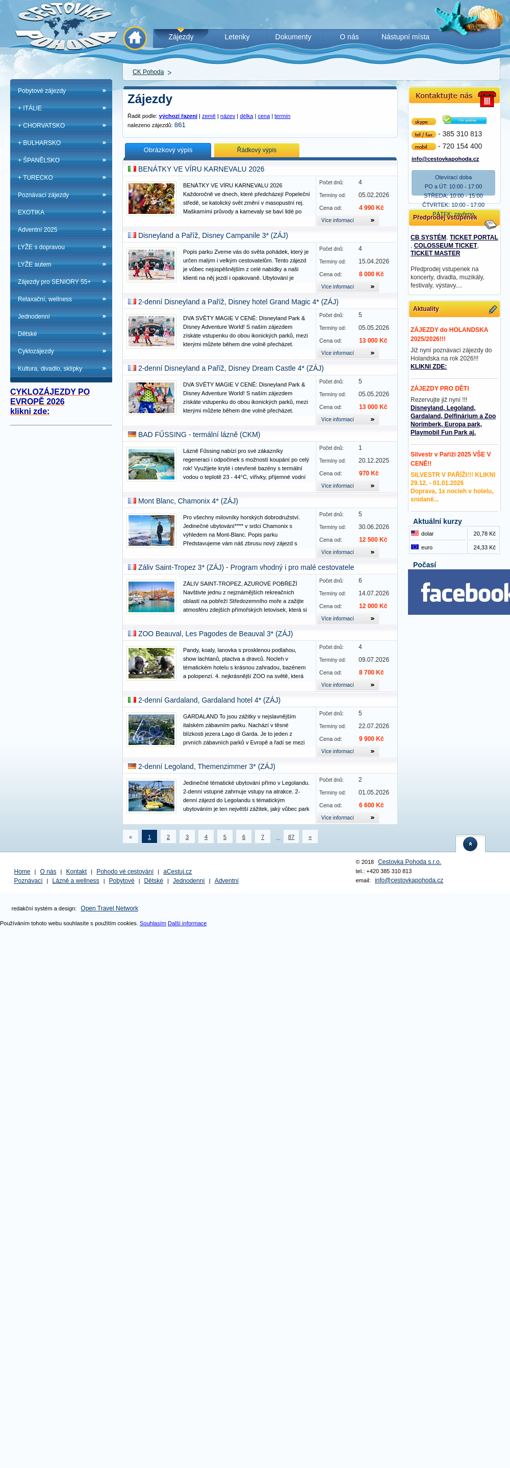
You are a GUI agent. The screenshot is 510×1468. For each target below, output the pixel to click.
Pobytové (122, 880)
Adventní (227, 880)
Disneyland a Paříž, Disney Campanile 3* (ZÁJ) (213, 235)
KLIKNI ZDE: (429, 366)
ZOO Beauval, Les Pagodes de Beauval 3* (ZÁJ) (215, 634)
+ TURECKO (35, 177)
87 (291, 837)
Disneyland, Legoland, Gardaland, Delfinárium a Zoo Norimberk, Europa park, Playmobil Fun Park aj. (453, 420)
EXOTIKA (31, 212)
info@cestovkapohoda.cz (445, 158)
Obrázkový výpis (168, 150)
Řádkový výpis (256, 150)
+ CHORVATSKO (41, 125)
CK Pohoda (148, 72)
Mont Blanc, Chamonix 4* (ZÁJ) (188, 501)
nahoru (470, 843)
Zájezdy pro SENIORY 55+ (54, 281)
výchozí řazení (178, 116)
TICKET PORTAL (474, 237)
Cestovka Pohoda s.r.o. (409, 861)
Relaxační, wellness (45, 299)
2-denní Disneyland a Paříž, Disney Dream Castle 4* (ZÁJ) (231, 368)
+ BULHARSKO (39, 143)
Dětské (27, 334)
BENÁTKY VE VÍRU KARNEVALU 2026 (201, 169)
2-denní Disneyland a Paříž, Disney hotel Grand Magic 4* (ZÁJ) (238, 302)
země (209, 116)
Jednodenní (34, 316)
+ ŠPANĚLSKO (39, 160)
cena (264, 116)
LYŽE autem (35, 264)
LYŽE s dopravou (41, 247)
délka (246, 116)
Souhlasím (153, 923)
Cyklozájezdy (36, 351)
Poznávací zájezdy (43, 195)
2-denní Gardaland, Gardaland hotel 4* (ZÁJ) (209, 700)
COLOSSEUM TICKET (445, 245)
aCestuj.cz (177, 871)
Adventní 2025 (37, 229)
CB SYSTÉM (428, 237)
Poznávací (28, 880)
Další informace (187, 923)
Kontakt (76, 871)
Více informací (337, 220)
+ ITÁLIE (30, 108)
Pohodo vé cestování (125, 871)
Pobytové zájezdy (42, 90)
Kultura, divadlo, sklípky (50, 368)
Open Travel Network (109, 908)
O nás (48, 871)
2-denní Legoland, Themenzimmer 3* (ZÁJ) (206, 766)
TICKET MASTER (435, 253)
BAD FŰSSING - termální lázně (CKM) (199, 434)
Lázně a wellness (76, 880)
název (227, 116)
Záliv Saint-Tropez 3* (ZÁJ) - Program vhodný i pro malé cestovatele (246, 567)
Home (22, 871)
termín (282, 116)
